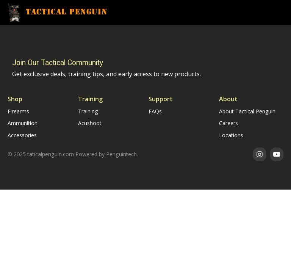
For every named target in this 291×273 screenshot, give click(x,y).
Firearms (18, 111)
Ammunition (23, 123)
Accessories (22, 135)
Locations (231, 135)
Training (88, 111)
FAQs (155, 111)
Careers (228, 123)
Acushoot (90, 123)
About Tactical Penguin (247, 111)
